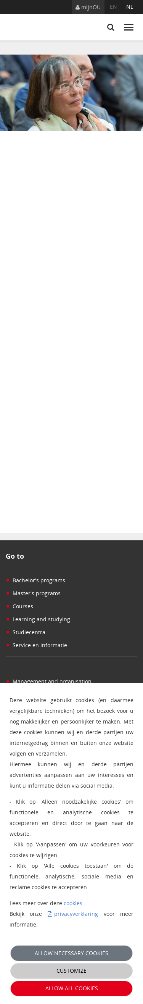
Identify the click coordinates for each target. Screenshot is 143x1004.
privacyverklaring (76, 913)
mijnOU (88, 7)
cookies (73, 903)
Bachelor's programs (35, 580)
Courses (19, 606)
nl (129, 6)
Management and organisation (49, 681)
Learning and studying (38, 619)
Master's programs (33, 593)
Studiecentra (25, 632)
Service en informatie (36, 645)
